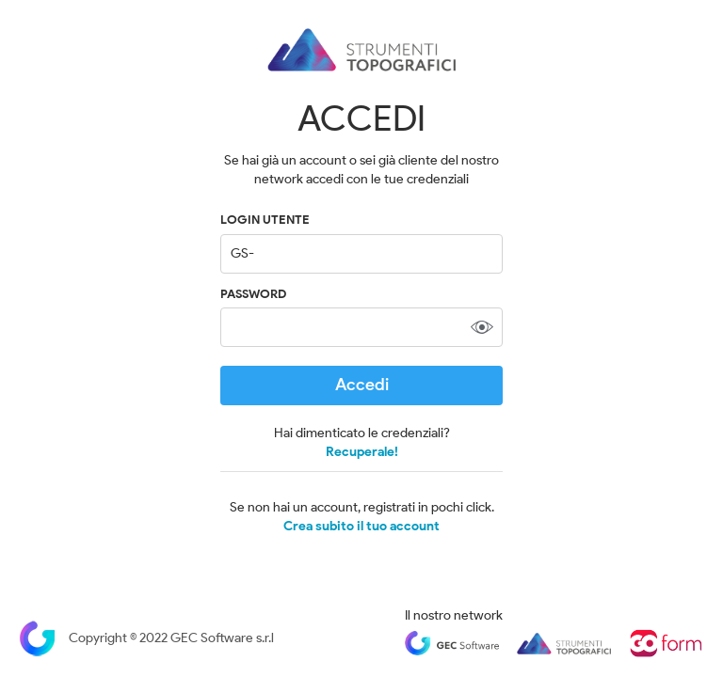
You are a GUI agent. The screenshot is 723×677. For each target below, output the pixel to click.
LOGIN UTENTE (265, 220)
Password (253, 294)
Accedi (362, 384)
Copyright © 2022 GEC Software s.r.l (146, 638)
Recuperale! (362, 452)
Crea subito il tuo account (361, 526)
